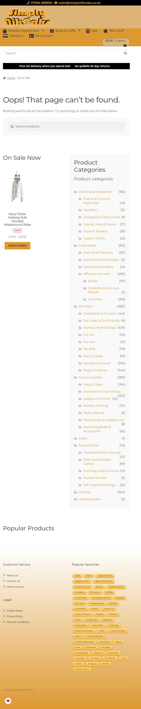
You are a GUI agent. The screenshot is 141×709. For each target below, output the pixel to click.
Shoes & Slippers (95, 231)
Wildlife (106, 664)
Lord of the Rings (118, 631)
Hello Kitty (114, 625)
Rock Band (105, 642)
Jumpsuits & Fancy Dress (101, 217)
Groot (77, 620)
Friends (95, 609)
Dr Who (109, 592)
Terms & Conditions (18, 621)
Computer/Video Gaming (101, 452)
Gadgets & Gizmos (96, 398)
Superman (113, 653)
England (120, 598)
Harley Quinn (81, 625)
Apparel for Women (103, 581)
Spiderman (91, 647)
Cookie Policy (15, 610)
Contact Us (13, 581)
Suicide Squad (81, 653)
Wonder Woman (82, 669)
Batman (99, 587)
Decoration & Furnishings (101, 391)
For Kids (89, 349)
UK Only (85, 492)
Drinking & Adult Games (101, 471)
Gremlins (113, 614)
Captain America (116, 587)
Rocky (119, 642)
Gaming (100, 614)
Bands (92, 281)
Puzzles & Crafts (94, 478)
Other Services (15, 586)
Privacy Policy (15, 616)
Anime (89, 576)
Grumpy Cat (91, 620)
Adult (77, 576)
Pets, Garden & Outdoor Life (103, 420)
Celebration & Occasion (100, 313)
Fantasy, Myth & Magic (99, 327)
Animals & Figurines (98, 252)
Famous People (97, 603)
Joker (102, 631)
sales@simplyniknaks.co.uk (77, 3)
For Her (88, 335)
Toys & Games (89, 445)
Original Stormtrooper (85, 642)
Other (83, 438)
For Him (89, 342)
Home (11, 78)
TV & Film (95, 299)
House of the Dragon (84, 631)
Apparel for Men (82, 581)
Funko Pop (109, 609)
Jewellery (90, 210)
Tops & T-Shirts (94, 238)
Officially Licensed (96, 274)
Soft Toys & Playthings (99, 485)
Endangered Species (102, 598)
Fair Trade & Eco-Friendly (101, 320)
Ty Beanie (92, 664)
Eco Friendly (80, 598)
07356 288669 (38, 3)
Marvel (78, 636)
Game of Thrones (83, 614)
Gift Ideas (85, 306)
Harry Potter (98, 625)
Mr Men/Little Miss (95, 636)
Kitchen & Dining (95, 405)
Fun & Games (93, 356)
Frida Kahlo (80, 609)
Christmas (79, 592)
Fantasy (113, 603)
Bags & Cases (93, 384)
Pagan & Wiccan (95, 370)
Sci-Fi (77, 647)
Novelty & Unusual (96, 363)
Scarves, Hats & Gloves (99, 224)
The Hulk (95, 658)
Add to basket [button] (17, 245)
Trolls (123, 658)
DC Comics (95, 592)
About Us (12, 575)
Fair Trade (79, 603)
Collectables (87, 245)
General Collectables (98, 267)
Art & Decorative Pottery (101, 259)
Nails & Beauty (93, 413)
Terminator (80, 658)
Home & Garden (90, 377)
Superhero (98, 653)
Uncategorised (89, 499)
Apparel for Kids (105, 576)
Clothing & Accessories (95, 192)
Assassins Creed (82, 587)
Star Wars (106, 647)
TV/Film (78, 664)
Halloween (107, 620)
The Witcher (110, 658)
